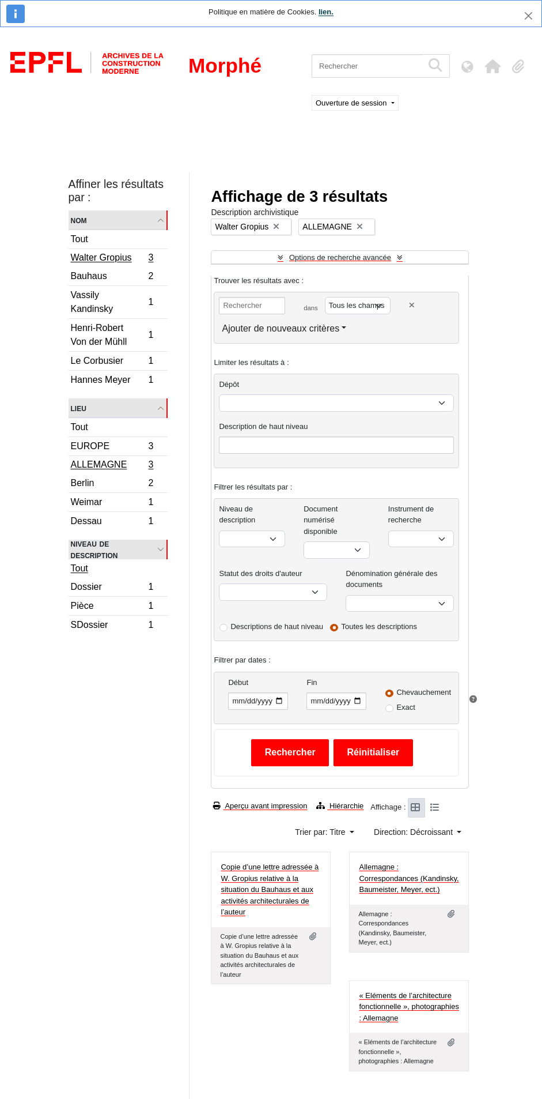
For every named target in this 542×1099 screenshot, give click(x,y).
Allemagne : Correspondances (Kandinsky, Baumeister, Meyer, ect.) (408, 878)
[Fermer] (528, 16)
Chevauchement (423, 692)
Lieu (78, 407)
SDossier (112, 626)
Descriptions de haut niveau (276, 626)
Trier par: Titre (321, 832)
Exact (405, 707)
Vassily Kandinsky (112, 302)
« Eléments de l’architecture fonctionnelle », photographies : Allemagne (408, 1006)
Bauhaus (112, 277)
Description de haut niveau (263, 426)
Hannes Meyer (112, 381)
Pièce (112, 607)
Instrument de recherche (411, 515)
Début (238, 682)
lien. (326, 11)
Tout (79, 239)
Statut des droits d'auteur (260, 573)
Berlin (112, 484)
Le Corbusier (112, 362)
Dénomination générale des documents (391, 579)
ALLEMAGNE (112, 466)
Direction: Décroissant (414, 832)
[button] (492, 66)
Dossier (112, 588)
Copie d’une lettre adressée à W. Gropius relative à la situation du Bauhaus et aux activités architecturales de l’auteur (270, 889)
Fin (311, 682)
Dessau (112, 522)
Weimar (112, 503)
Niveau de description (94, 549)
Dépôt (229, 384)
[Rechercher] (367, 66)
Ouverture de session (352, 103)
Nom (79, 219)
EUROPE (112, 447)
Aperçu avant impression (260, 805)
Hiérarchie (339, 805)
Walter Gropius (112, 259)
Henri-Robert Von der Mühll (112, 335)
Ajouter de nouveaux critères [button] (280, 328)
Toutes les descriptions (380, 626)
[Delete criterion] (412, 305)
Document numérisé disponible (321, 520)
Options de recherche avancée (340, 257)
